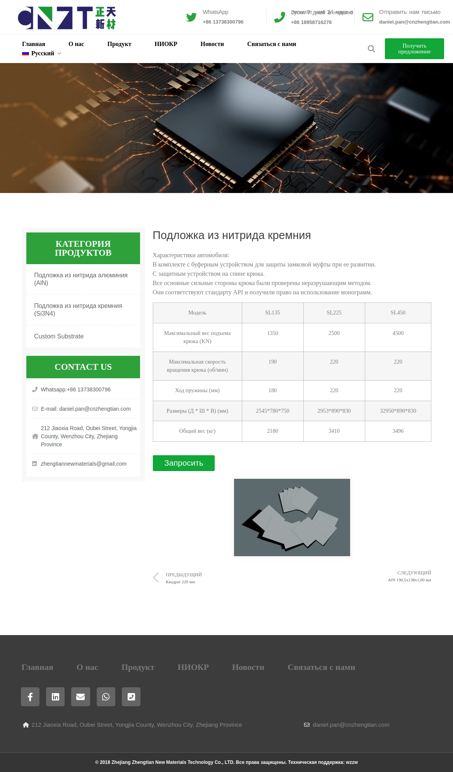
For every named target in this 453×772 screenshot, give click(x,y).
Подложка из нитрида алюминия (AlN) (81, 279)
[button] (371, 49)
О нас (76, 43)
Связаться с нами (271, 43)
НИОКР (166, 43)
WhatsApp (215, 12)
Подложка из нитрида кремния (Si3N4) (78, 309)
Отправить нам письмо (409, 12)
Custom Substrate (59, 336)
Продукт (119, 43)
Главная (33, 43)
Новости (212, 43)
